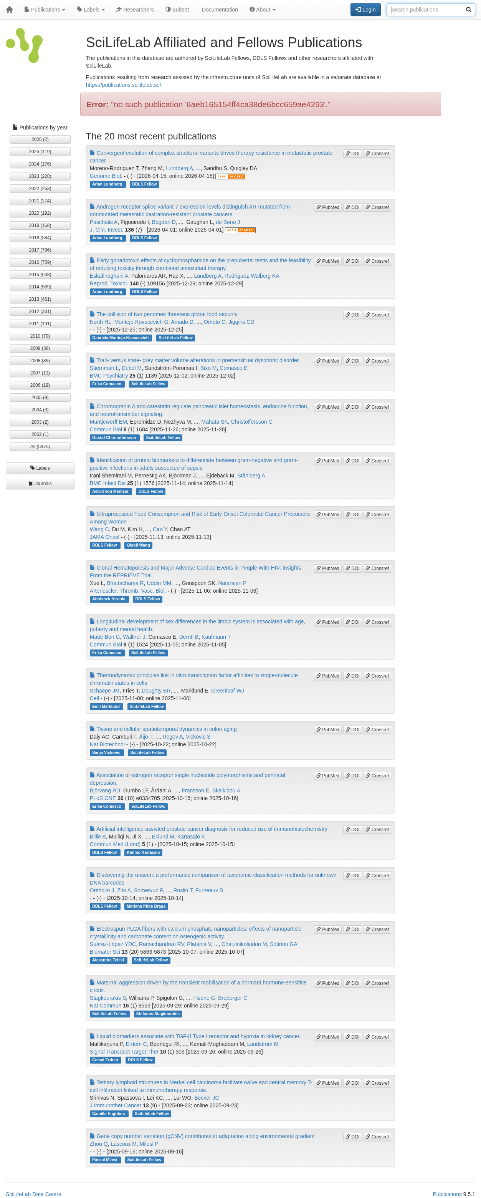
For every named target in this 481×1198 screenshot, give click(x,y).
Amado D (182, 322)
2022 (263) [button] (40, 188)
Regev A (172, 737)
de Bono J (228, 222)
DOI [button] (352, 153)
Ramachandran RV (161, 944)
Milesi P (149, 1144)
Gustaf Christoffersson (114, 437)
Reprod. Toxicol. (109, 283)
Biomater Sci (105, 952)
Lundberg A (179, 168)
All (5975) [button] (40, 446)
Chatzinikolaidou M (244, 944)
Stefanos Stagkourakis (158, 1013)
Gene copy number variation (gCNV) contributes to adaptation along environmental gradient (202, 1136)
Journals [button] (40, 483)
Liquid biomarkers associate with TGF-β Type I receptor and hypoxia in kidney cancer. (195, 1036)
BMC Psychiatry (109, 376)
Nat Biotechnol (107, 744)
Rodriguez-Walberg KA (252, 276)
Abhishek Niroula (109, 599)
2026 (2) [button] (40, 139)
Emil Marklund (106, 706)
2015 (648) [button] (40, 274)
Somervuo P (148, 890)
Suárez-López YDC (113, 944)
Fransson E (196, 790)
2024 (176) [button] (40, 164)
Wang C (99, 529)
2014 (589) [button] (40, 287)
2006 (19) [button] (40, 385)
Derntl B (189, 637)
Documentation (219, 10)
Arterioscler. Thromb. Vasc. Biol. (128, 591)
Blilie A (98, 836)
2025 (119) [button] (40, 151)
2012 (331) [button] (40, 311)
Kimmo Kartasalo (143, 852)
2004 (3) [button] (40, 410)
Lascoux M (124, 1144)
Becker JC (206, 1098)
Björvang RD (105, 790)
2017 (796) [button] (40, 250)
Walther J (134, 637)
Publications (44, 10)
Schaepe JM (105, 691)
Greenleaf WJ (227, 691)
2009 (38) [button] (40, 348)
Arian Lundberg (107, 184)
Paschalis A (103, 222)
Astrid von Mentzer (110, 491)
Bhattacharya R (125, 583)
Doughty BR (156, 691)
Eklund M (163, 836)
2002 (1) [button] (40, 434)
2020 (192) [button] (40, 213)
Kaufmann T (216, 637)
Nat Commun (105, 1005)
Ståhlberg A (251, 475)
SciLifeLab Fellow (176, 337)
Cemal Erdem (105, 1059)
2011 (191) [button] (40, 323)
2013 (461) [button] (40, 299)
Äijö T (145, 737)
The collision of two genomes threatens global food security (164, 314)
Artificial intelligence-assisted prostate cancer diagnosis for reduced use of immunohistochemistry (208, 829)
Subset (177, 10)
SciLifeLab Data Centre (33, 1194)
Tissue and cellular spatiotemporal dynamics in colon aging (163, 729)
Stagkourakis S (108, 998)
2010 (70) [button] (40, 336)
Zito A (124, 890)
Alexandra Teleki (108, 960)
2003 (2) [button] (40, 422)
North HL (100, 322)
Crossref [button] (377, 153)
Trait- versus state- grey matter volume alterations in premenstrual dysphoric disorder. (195, 360)
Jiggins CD (241, 322)
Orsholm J (102, 890)
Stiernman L (104, 368)
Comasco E (233, 368)
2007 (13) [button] (40, 373)
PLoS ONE (103, 798)
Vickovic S (198, 737)
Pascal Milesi (105, 1159)
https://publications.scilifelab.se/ (123, 85)
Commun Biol (106, 429)
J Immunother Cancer (116, 1105)
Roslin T (182, 890)
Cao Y (160, 529)
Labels (91, 10)
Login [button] (365, 10)
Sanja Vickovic (106, 752)
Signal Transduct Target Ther (124, 1052)
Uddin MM (159, 583)
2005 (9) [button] (40, 397)
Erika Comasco (107, 383)
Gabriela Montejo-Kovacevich (121, 337)
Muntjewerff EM (108, 422)
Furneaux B (209, 890)
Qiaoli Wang (138, 545)
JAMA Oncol (104, 537)
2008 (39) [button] (40, 360)
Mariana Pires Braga (146, 906)
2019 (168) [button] (40, 225)
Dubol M (132, 368)
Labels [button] (40, 468)
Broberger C (232, 998)
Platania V (199, 944)
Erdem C (136, 1044)
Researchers (135, 10)
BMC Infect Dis (108, 483)
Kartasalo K (191, 836)
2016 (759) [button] (40, 262)
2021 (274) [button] (40, 201)
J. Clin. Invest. (107, 230)
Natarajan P (232, 583)
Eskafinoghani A (109, 276)
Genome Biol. (106, 176)
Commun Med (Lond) (115, 844)
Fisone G (204, 998)
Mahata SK (215, 422)
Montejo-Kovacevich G (141, 322)
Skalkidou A (226, 790)
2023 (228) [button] (40, 176)
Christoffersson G (252, 422)
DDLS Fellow (144, 184)
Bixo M (208, 368)
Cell (94, 698)
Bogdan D (164, 222)
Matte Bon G (105, 637)
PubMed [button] (327, 207)
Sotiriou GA (284, 944)
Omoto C (214, 322)
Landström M (263, 1044)
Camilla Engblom (109, 1113)
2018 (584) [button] (40, 237)
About (263, 10)
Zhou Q (99, 1144)
